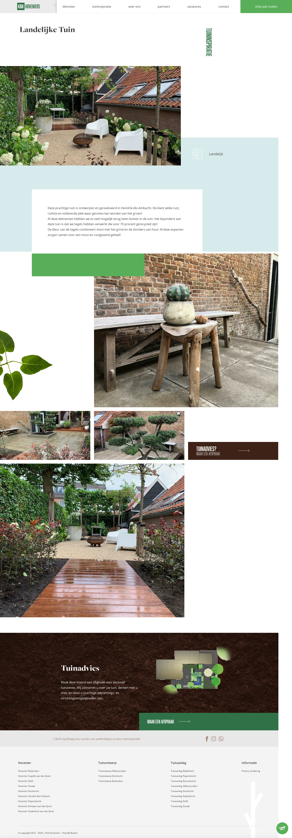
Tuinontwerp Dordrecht (110, 776)
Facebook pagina (206, 738)
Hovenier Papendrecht (29, 801)
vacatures (194, 6)
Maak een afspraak (168, 721)
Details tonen (57, 830)
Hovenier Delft (25, 781)
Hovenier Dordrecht (28, 791)
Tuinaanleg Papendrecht (183, 776)
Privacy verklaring (251, 771)
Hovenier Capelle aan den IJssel (34, 776)
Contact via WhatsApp (221, 738)
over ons (134, 6)
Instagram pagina (213, 738)
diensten (69, 6)
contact (223, 6)
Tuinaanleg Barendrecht (183, 781)
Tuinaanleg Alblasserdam (184, 786)
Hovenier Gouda (26, 786)
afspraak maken (266, 6)
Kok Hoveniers (28, 6)
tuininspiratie (101, 6)
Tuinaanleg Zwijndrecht (183, 796)
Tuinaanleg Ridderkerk (182, 771)
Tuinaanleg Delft (179, 801)
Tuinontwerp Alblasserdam (112, 771)
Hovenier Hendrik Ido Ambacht (34, 796)
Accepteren (261, 812)
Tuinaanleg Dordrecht (182, 791)
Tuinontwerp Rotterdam (110, 781)
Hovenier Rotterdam (28, 771)
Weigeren (261, 825)
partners (164, 6)
